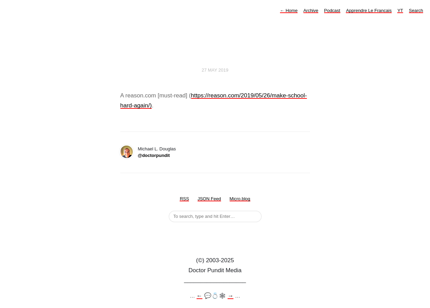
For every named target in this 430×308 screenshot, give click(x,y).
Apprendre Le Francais (368, 10)
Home (289, 10)
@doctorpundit (154, 155)
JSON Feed (209, 198)
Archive (310, 10)
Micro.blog (240, 198)
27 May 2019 (215, 70)
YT (400, 10)
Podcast (332, 10)
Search (416, 10)
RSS (184, 198)
